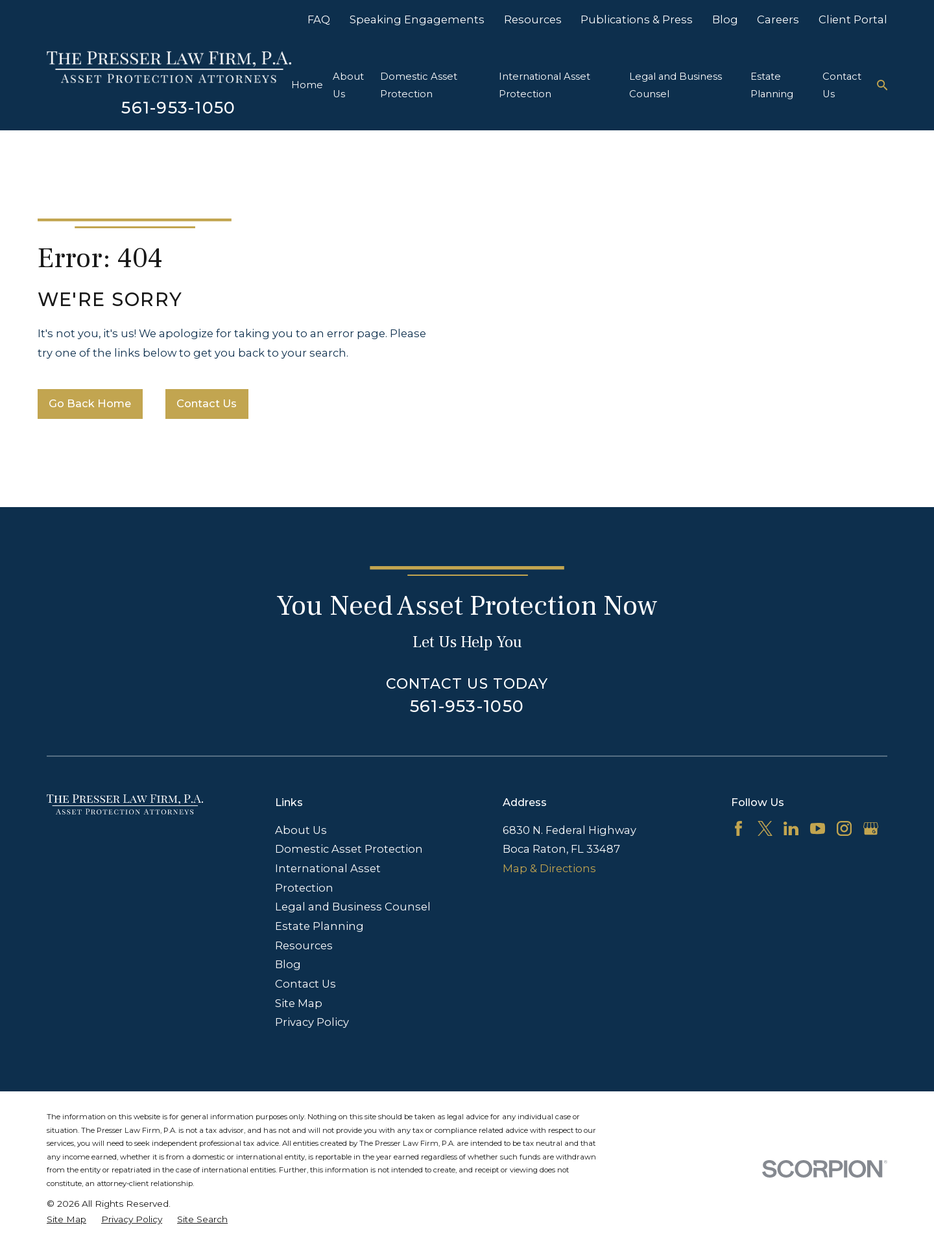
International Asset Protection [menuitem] (544, 85)
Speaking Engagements (417, 19)
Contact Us (206, 403)
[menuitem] (66, 1219)
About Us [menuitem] (348, 85)
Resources (533, 19)
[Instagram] (844, 828)
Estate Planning (319, 926)
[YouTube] (817, 828)
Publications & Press (637, 19)
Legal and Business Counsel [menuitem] (675, 85)
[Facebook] (738, 828)
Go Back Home (90, 403)
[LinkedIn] (791, 828)
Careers (778, 19)
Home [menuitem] (307, 85)
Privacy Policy (312, 1021)
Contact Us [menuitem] (841, 85)
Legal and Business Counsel (353, 906)
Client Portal (853, 19)
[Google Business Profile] (870, 828)
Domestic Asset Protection (349, 848)
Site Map (298, 1003)
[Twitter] (765, 828)
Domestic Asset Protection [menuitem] (418, 85)
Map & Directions (549, 868)
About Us (301, 830)
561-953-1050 (178, 107)
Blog (725, 19)
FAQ (318, 19)
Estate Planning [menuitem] (771, 85)
